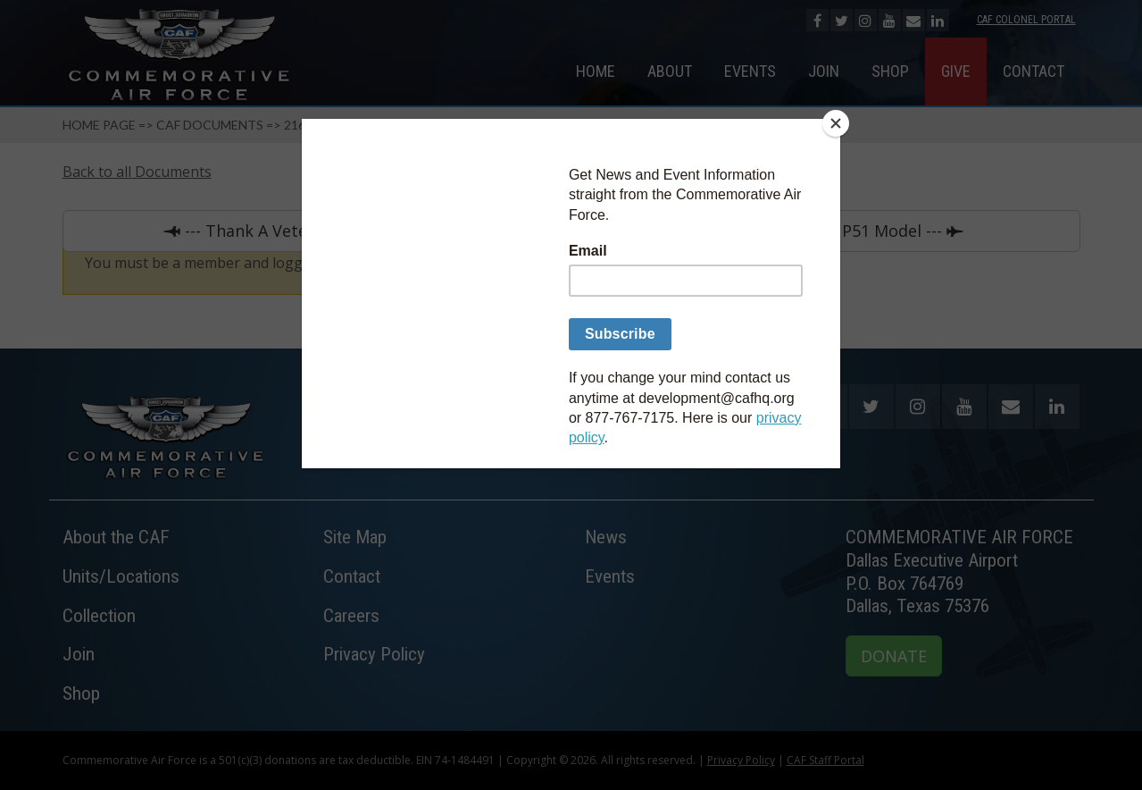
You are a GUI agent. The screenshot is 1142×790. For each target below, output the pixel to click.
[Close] (835, 123)
